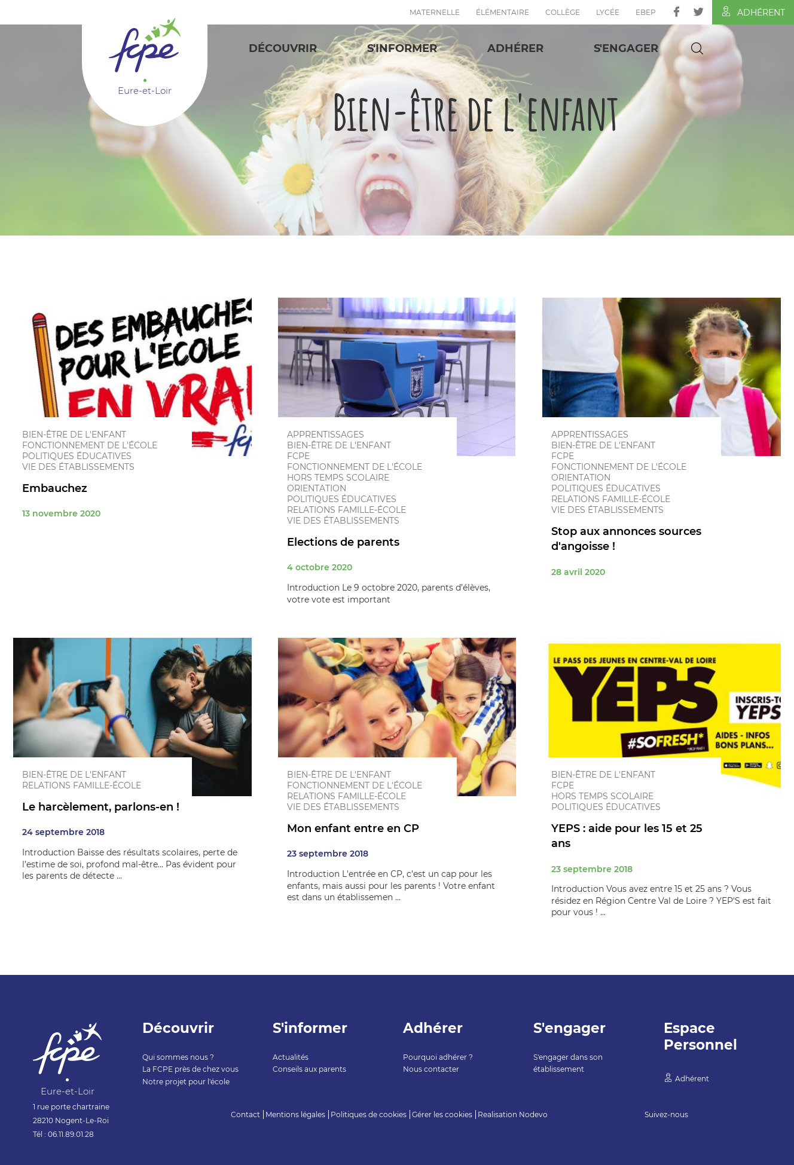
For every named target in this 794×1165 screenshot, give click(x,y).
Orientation (316, 488)
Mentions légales (295, 1114)
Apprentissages (325, 434)
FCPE (298, 456)
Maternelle (435, 12)
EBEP (646, 12)
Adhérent (753, 12)
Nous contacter (431, 1069)
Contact (245, 1114)
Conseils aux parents (309, 1069)
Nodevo (533, 1114)
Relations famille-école (346, 509)
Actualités (291, 1057)
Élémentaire (502, 12)
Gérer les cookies (442, 1114)
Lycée (607, 12)
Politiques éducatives (77, 456)
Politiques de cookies (369, 1114)
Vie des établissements (78, 466)
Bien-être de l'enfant (74, 434)
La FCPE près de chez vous (190, 1069)
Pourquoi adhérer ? (438, 1057)
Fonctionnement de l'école (89, 445)
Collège (562, 12)
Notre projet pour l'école (186, 1081)
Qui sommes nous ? (178, 1057)
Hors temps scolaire (338, 477)
